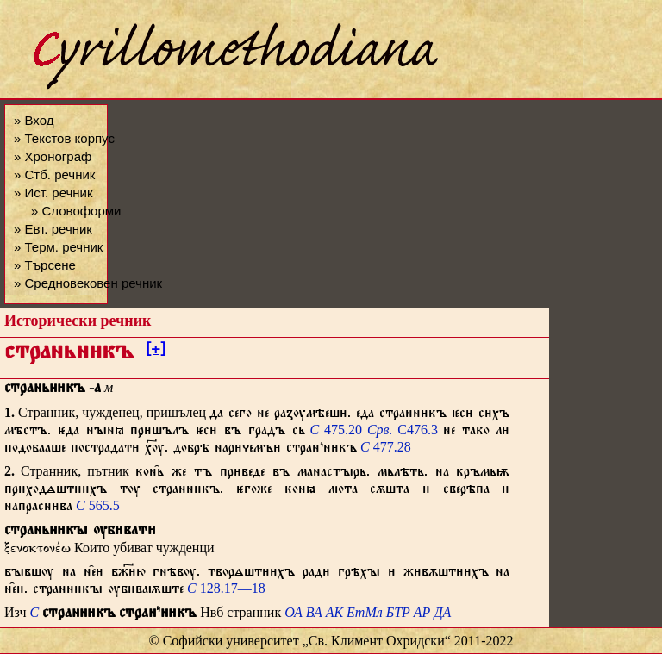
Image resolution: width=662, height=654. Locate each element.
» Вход (33, 120)
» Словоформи (76, 210)
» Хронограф (52, 156)
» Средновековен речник (88, 283)
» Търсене (45, 265)
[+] (156, 351)
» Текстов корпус (64, 138)
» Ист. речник (53, 192)
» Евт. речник (53, 228)
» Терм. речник (58, 247)
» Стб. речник (54, 174)
